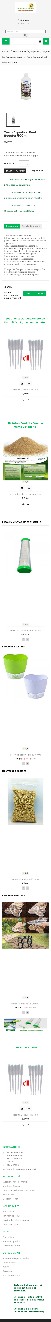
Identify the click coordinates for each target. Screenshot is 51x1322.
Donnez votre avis (35, 293)
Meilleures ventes (11, 1245)
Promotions (8, 1211)
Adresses (7, 1271)
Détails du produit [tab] (31, 226)
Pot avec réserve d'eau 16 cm (25, 754)
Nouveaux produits (12, 1215)
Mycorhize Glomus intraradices (25, 494)
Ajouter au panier (15, 170)
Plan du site (8, 1194)
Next (27, 639)
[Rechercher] (25, 31)
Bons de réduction (12, 1275)
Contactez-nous (11, 1198)
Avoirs (6, 1266)
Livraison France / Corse (15, 1181)
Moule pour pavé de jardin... (25, 1003)
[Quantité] (22, 163)
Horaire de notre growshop (16, 1220)
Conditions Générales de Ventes (19, 1190)
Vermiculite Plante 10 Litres (25, 879)
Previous (23, 639)
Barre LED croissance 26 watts (25, 630)
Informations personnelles (16, 1258)
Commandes (9, 1262)
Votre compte (11, 1252)
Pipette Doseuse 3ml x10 (25, 389)
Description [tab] (12, 226)
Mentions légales (11, 1186)
